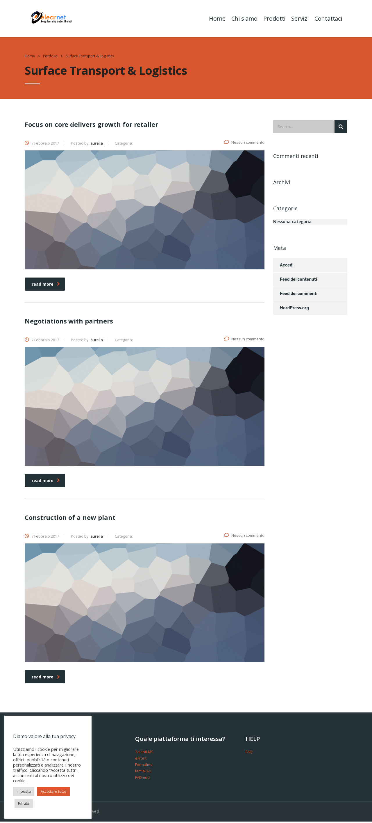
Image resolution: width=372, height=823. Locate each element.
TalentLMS (144, 753)
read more (46, 285)
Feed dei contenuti (298, 280)
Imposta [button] (24, 791)
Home (217, 19)
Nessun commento (244, 143)
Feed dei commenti (298, 295)
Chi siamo (244, 19)
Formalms (143, 766)
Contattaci (327, 19)
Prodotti (274, 19)
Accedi (287, 266)
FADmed (142, 778)
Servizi (299, 19)
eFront (140, 759)
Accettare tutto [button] (53, 791)
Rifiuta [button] (23, 803)
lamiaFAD (143, 772)
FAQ (249, 753)
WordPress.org (294, 309)
